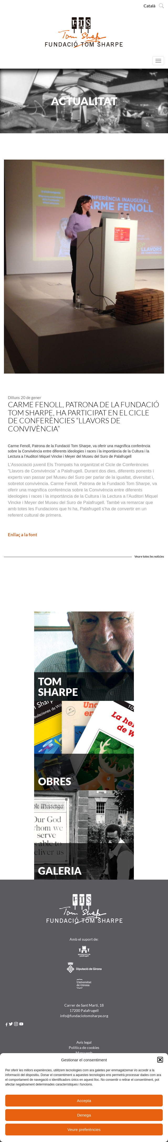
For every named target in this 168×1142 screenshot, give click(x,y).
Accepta (84, 1100)
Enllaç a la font (22, 534)
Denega (84, 1115)
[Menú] (158, 60)
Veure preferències (84, 1129)
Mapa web (84, 1053)
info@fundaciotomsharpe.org (84, 1015)
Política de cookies (84, 1047)
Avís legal (84, 1042)
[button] (160, 1059)
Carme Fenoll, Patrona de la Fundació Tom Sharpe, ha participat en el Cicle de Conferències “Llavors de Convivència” (83, 416)
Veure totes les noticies (149, 556)
